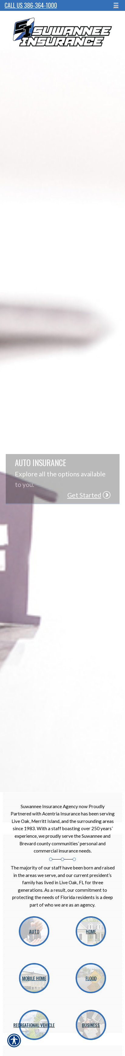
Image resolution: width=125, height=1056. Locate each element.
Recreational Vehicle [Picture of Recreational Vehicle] (34, 1025)
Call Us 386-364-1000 (31, 5)
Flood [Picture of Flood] (91, 978)
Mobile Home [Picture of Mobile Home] (34, 978)
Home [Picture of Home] (91, 931)
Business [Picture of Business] (91, 1025)
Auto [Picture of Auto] (34, 931)
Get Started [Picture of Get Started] (84, 495)
